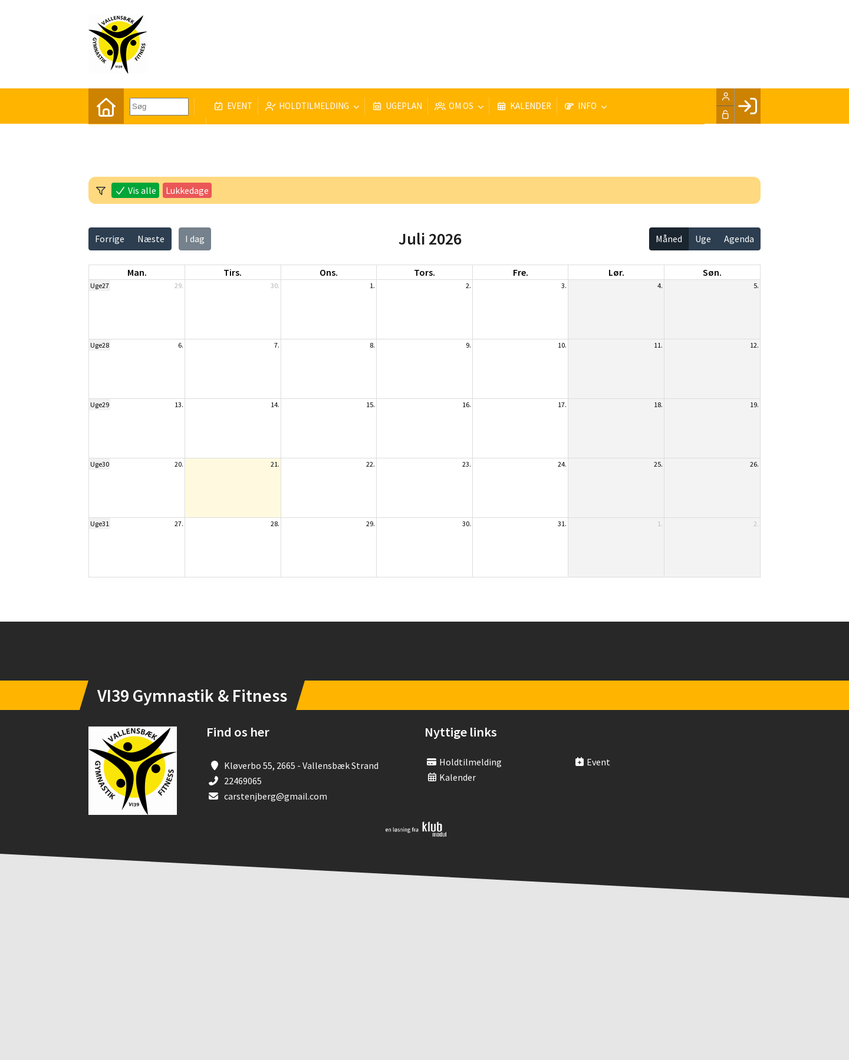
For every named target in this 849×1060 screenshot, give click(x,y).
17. (562, 404)
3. (564, 285)
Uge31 (99, 523)
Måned (669, 239)
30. (275, 285)
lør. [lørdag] (616, 272)
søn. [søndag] (712, 272)
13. (179, 404)
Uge (703, 239)
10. (562, 345)
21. (275, 464)
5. (756, 285)
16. (466, 404)
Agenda (739, 239)
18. (658, 404)
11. (658, 345)
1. (372, 285)
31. (562, 523)
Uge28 (99, 345)
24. (562, 464)
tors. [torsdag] (424, 272)
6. (180, 345)
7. (276, 345)
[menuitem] (106, 106)
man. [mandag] (137, 272)
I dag (195, 239)
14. (275, 404)
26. (754, 464)
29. (179, 285)
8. (372, 345)
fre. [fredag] (520, 272)
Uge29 (99, 404)
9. (468, 345)
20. (179, 464)
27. (179, 523)
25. (658, 464)
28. (275, 523)
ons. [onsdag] (329, 272)
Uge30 (99, 464)
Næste (150, 239)
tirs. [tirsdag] (232, 272)
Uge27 (99, 285)
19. (754, 404)
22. (370, 464)
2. (468, 285)
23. (466, 464)
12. (754, 345)
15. (370, 404)
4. (660, 285)
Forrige (109, 239)
